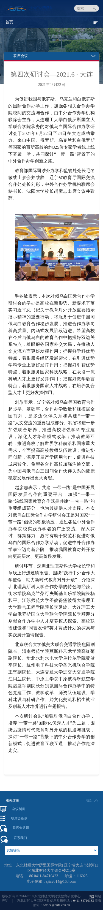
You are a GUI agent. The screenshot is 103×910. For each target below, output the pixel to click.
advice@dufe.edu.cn (56, 905)
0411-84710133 (83, 901)
